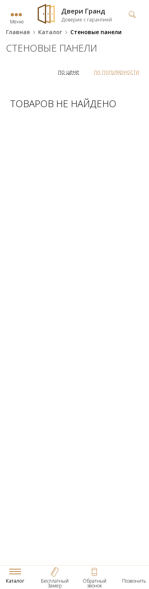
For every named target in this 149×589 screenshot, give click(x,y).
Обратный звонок (94, 583)
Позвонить (134, 580)
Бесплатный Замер (55, 583)
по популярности (116, 72)
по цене (68, 72)
